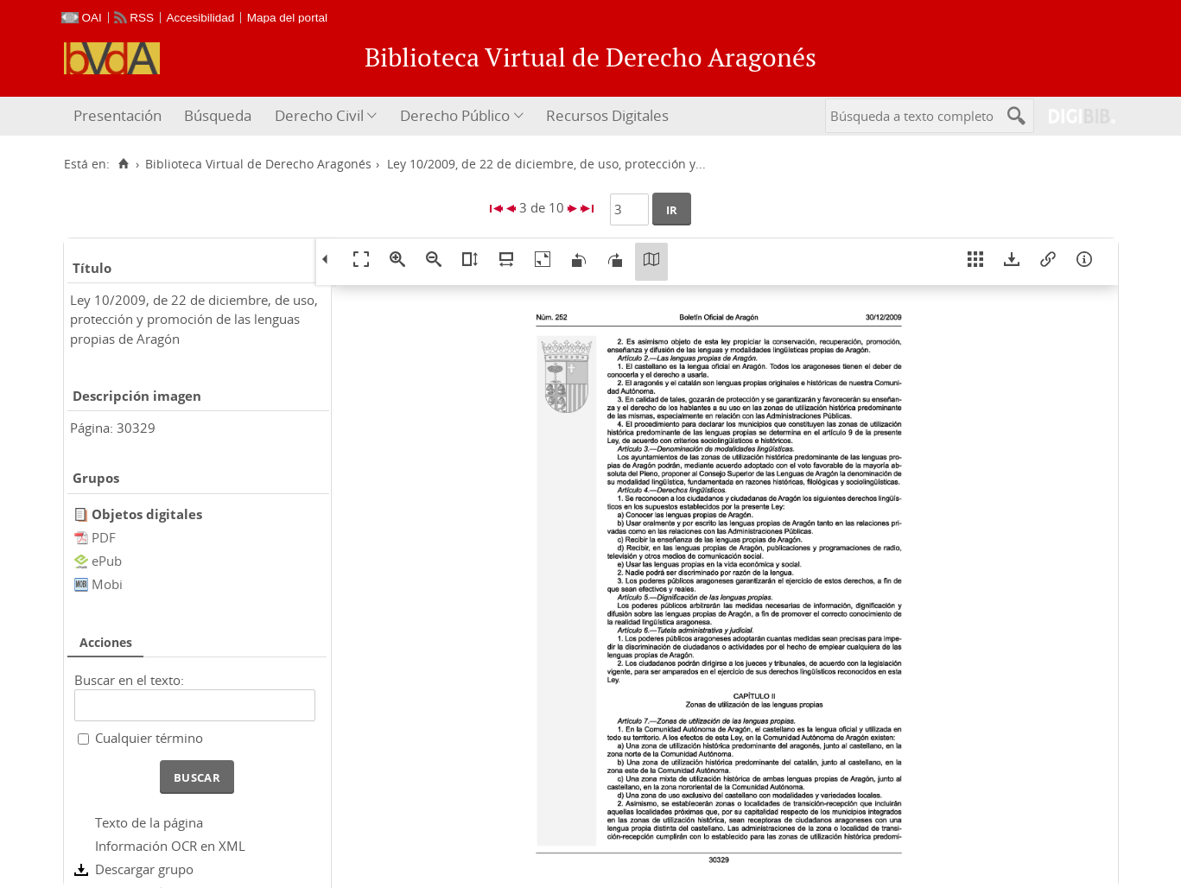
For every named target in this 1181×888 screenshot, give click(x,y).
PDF (104, 537)
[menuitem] (120, 116)
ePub (107, 560)
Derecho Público (455, 115)
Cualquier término (149, 737)
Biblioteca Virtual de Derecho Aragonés (258, 164)
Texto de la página (149, 822)
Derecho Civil (319, 115)
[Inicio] (124, 164)
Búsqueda (217, 115)
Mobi (107, 584)
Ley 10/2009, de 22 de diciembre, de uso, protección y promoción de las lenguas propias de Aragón (194, 319)
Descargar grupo (144, 869)
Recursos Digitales (607, 115)
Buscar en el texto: (129, 679)
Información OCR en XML (170, 845)
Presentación (117, 115)
